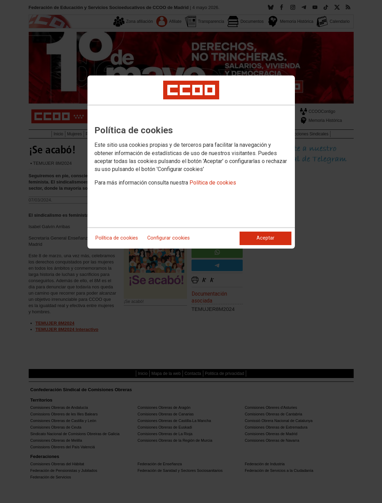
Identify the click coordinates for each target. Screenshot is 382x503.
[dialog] (191, 162)
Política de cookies (212, 182)
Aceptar (265, 238)
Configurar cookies (168, 238)
